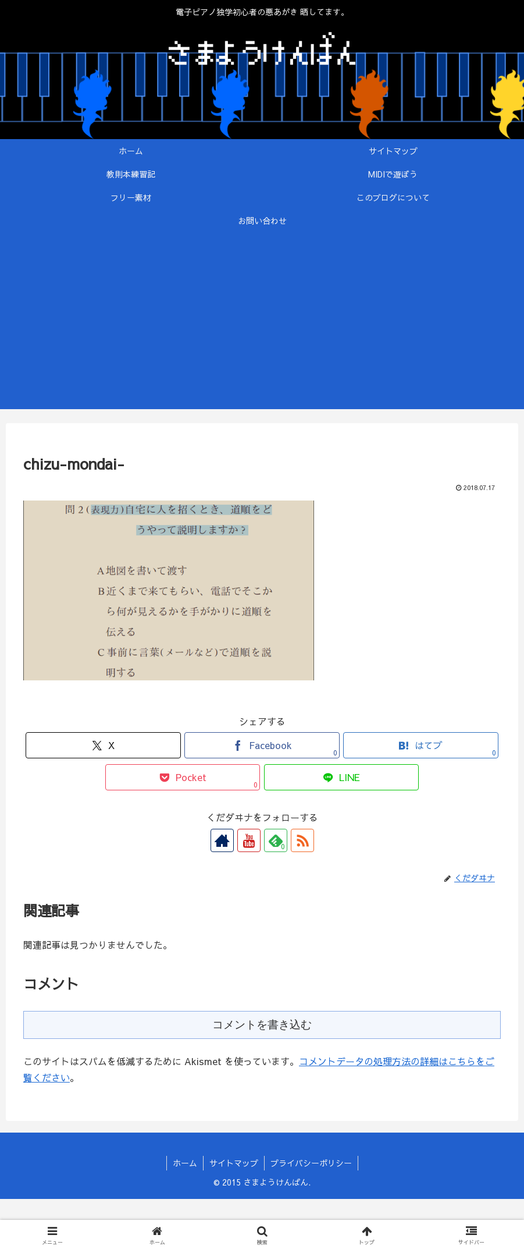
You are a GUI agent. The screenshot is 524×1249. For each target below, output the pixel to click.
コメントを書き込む (262, 1025)
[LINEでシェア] (341, 777)
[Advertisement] (262, 327)
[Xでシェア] (103, 745)
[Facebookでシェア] (262, 745)
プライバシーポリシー (311, 1163)
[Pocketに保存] (183, 777)
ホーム (185, 1163)
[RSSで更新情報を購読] (302, 840)
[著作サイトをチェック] (222, 840)
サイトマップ (233, 1163)
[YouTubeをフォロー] (249, 840)
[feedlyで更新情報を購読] (275, 840)
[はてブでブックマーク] (420, 745)
